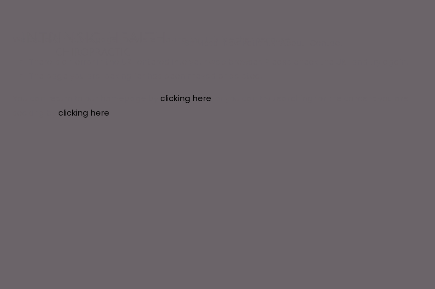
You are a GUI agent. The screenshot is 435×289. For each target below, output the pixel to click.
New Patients (249, 43)
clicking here (185, 98)
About (292, 43)
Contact (326, 43)
